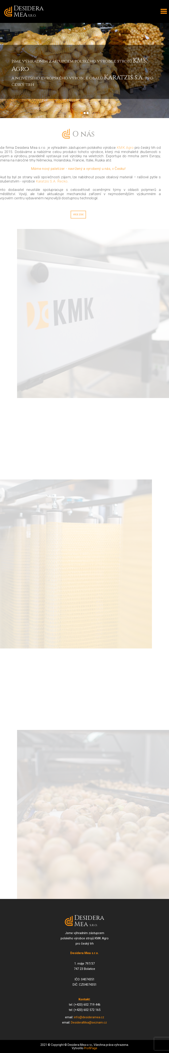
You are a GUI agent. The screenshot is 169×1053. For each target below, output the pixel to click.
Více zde (73, 214)
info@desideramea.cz (89, 1017)
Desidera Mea (29, 11)
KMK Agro (120, 147)
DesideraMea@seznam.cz (89, 1022)
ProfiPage (90, 1048)
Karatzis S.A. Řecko (47, 181)
